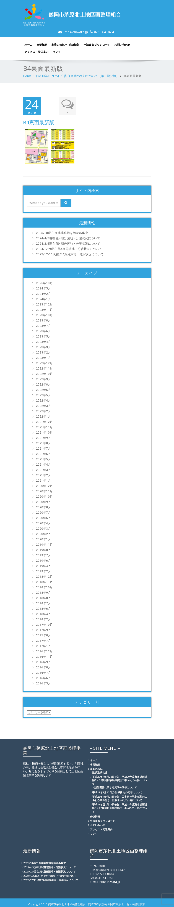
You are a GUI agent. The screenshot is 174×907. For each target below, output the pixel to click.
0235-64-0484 (104, 32)
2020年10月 (44, 496)
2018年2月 (43, 618)
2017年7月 (43, 640)
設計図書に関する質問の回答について (115, 786)
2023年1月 (43, 357)
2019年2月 (43, 570)
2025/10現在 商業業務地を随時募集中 (62, 232)
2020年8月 (43, 506)
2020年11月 (44, 490)
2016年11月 (44, 656)
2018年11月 (44, 581)
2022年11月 (44, 368)
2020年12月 (44, 485)
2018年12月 (44, 576)
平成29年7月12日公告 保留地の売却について (117, 791)
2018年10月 (44, 586)
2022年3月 (43, 405)
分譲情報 (74, 44)
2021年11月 (44, 426)
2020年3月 (43, 528)
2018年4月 (43, 613)
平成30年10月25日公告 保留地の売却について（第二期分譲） (77, 76)
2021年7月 (43, 448)
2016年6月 (43, 677)
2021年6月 (43, 453)
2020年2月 (43, 533)
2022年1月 (43, 416)
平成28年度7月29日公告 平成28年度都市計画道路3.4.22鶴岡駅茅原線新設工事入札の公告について (119, 807)
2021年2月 (43, 474)
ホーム (28, 44)
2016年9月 (43, 661)
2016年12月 (44, 650)
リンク (57, 51)
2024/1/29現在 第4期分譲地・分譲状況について (69, 248)
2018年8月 (43, 597)
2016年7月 (43, 672)
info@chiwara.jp (75, 32)
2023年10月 (44, 314)
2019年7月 (43, 554)
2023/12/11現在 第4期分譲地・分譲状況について (70, 253)
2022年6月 (43, 389)
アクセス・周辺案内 (36, 51)
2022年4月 (43, 400)
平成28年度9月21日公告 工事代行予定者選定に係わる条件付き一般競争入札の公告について (119, 797)
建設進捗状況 (99, 771)
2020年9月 (43, 501)
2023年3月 (43, 346)
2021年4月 (43, 464)
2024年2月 (43, 293)
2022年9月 (43, 378)
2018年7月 (43, 602)
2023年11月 (44, 309)
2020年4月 (43, 522)
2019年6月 (43, 560)
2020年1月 (43, 538)
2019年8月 (43, 549)
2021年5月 (43, 458)
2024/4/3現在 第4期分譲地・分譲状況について (68, 237)
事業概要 (42, 44)
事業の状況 (58, 44)
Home (27, 76)
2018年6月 (43, 608)
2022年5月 (43, 394)
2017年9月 (43, 629)
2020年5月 (43, 517)
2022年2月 (43, 410)
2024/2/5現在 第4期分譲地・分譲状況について (68, 243)
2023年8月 (43, 319)
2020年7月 (43, 512)
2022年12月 (44, 362)
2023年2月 (43, 352)
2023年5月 (43, 336)
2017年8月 (43, 634)
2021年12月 (44, 421)
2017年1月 (43, 645)
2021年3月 (43, 469)
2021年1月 (43, 480)
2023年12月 (44, 303)
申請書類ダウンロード (97, 44)
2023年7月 (43, 325)
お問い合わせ (122, 44)
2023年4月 (43, 341)
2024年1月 (43, 298)
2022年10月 (44, 373)
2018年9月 (43, 592)
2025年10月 (44, 282)
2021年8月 (43, 442)
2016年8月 (43, 666)
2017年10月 (44, 624)
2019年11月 (44, 544)
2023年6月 (43, 330)
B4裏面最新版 (38, 121)
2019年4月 (43, 565)
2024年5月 (43, 287)
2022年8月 (43, 384)
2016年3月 (43, 682)
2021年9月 (43, 437)
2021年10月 (44, 432)
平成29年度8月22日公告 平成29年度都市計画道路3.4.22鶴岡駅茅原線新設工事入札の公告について (119, 779)
